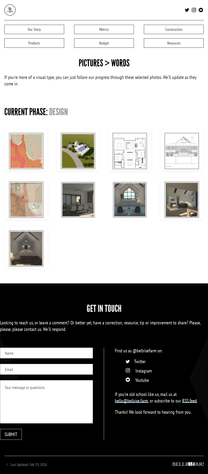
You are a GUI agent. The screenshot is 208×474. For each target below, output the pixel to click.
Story (34, 29)
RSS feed (189, 401)
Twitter (140, 361)
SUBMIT (11, 434)
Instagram (143, 371)
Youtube (142, 380)
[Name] (46, 353)
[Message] (46, 401)
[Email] (46, 369)
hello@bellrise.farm (131, 401)
